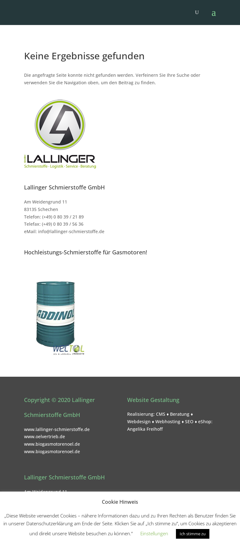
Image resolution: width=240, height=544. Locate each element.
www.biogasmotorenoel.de (52, 444)
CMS (160, 414)
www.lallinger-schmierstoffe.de (57, 429)
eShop (204, 421)
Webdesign (139, 421)
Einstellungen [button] (154, 533)
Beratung (179, 414)
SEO (189, 421)
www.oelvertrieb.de (44, 436)
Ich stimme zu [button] (193, 534)
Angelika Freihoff (145, 429)
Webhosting (167, 421)
